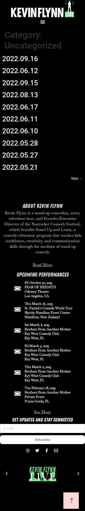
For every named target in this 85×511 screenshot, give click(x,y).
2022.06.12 (20, 70)
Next (77, 178)
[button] (42, 21)
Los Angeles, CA (37, 296)
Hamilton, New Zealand (42, 317)
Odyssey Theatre (37, 291)
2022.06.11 (20, 119)
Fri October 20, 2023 (38, 283)
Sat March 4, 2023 (37, 325)
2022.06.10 (20, 131)
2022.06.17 (20, 107)
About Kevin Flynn (42, 206)
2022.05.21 (20, 167)
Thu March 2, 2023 (38, 367)
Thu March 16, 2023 (39, 304)
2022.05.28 (20, 143)
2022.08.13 (20, 95)
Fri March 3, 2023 (37, 346)
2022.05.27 (20, 155)
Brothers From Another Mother (48, 329)
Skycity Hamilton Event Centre (47, 312)
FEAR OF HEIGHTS (40, 287)
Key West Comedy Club (42, 334)
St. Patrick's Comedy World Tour (48, 308)
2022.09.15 (20, 83)
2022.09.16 (20, 59)
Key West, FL (34, 338)
